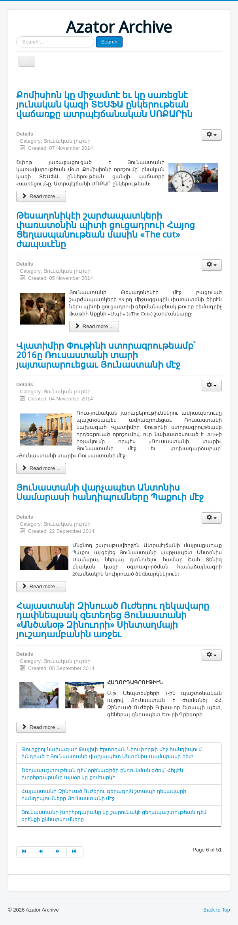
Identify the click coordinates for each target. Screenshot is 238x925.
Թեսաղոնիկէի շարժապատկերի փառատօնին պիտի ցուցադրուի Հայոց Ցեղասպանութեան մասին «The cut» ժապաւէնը (105, 229)
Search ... (16, 36)
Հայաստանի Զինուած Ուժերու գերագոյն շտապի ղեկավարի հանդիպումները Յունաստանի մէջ (103, 794)
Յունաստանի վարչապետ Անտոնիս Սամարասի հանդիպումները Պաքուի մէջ (110, 491)
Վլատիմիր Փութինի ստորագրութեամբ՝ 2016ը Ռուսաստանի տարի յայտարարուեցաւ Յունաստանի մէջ (105, 354)
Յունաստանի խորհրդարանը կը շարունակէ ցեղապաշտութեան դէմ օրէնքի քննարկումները (113, 815)
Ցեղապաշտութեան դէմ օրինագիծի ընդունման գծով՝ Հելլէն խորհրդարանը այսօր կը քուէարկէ (102, 773)
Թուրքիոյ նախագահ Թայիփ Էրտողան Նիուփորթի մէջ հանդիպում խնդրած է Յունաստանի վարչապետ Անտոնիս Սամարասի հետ (111, 752)
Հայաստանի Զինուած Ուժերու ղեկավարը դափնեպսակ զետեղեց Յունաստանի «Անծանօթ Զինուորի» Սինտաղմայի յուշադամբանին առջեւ (112, 619)
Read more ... (41, 196)
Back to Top (216, 910)
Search (109, 42)
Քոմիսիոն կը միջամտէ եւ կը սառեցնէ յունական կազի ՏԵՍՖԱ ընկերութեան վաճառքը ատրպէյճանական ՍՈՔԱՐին (104, 104)
